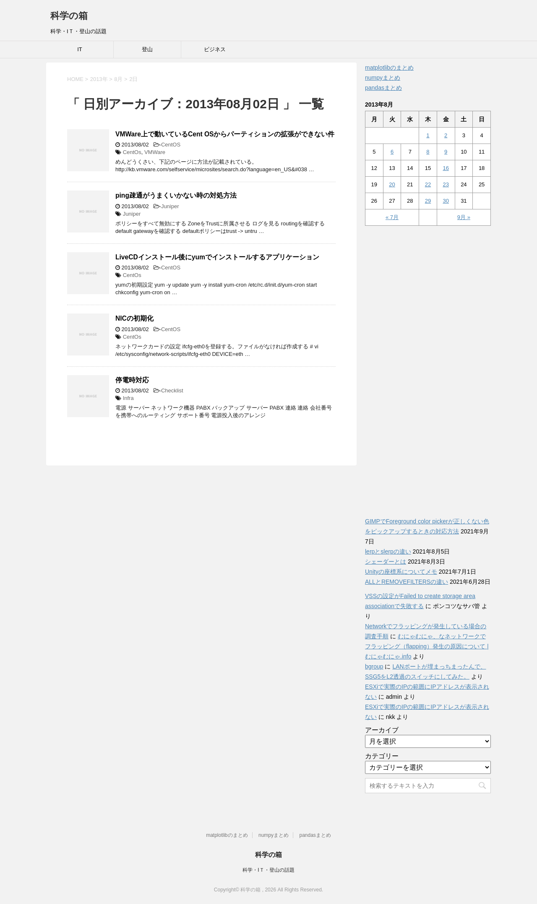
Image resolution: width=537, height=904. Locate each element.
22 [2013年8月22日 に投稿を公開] (428, 184)
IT (79, 49)
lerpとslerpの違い (388, 551)
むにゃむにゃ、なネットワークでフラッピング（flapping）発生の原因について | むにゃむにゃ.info (427, 646)
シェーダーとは (385, 561)
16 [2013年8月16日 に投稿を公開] (445, 168)
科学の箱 (69, 15)
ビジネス (215, 49)
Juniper (170, 206)
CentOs (132, 152)
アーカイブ (382, 730)
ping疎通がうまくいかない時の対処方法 (176, 195)
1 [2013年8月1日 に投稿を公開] (427, 135)
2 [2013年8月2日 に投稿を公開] (445, 135)
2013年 (99, 79)
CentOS (170, 144)
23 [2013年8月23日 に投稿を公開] (445, 184)
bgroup (374, 666)
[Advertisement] (428, 367)
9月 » (463, 217)
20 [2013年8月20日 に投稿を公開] (392, 184)
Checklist (172, 390)
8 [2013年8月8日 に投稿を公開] (427, 152)
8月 (118, 79)
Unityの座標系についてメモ (401, 571)
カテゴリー (382, 756)
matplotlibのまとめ (389, 67)
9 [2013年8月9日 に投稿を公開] (445, 152)
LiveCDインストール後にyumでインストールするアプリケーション (217, 257)
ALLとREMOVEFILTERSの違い (406, 581)
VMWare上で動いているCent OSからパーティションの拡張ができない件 (224, 134)
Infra (128, 398)
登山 (147, 49)
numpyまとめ (382, 77)
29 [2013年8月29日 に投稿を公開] (428, 201)
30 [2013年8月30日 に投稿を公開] (445, 201)
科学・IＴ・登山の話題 (268, 870)
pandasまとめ (383, 87)
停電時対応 (132, 380)
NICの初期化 (134, 318)
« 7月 (392, 217)
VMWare (154, 152)
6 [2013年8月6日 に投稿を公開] (392, 152)
